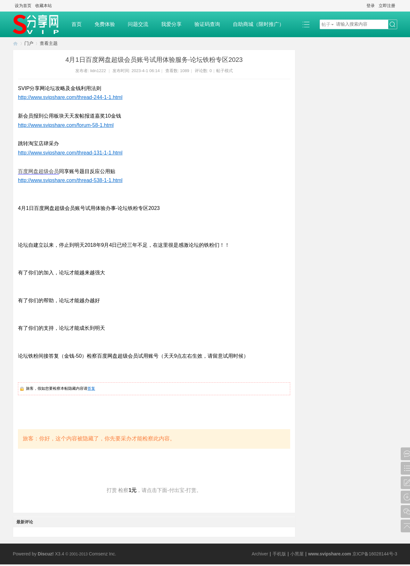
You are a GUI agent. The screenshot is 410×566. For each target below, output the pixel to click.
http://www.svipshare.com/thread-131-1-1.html (70, 152)
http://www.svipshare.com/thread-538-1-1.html (70, 180)
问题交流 (138, 24)
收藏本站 (43, 5)
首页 (76, 24)
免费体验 (104, 24)
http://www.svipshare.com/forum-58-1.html (66, 125)
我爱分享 (171, 24)
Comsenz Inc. (102, 553)
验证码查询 (207, 24)
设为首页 (23, 5)
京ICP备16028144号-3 (374, 553)
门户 (28, 43)
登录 (370, 5)
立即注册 (387, 5)
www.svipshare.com (329, 553)
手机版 (279, 553)
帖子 (326, 24)
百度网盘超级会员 (38, 171)
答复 (91, 388)
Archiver (260, 553)
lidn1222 (98, 70)
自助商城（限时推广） (258, 24)
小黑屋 (297, 553)
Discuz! (46, 553)
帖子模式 (224, 70)
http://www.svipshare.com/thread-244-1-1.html (70, 97)
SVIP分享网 (15, 43)
